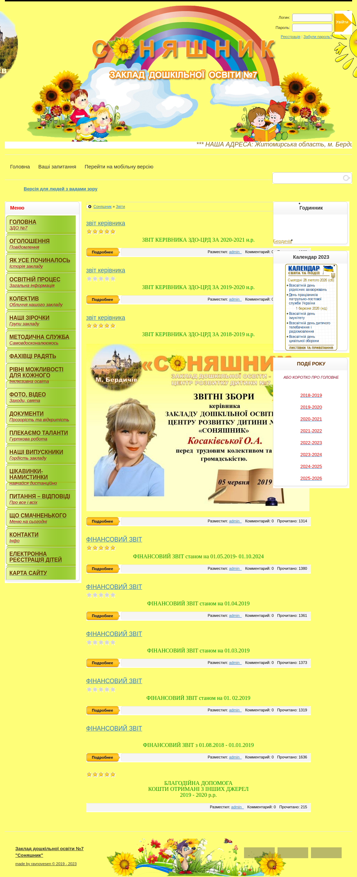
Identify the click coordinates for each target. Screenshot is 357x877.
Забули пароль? (318, 37)
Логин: (284, 17)
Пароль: (283, 27)
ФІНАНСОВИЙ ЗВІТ (114, 539)
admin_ (235, 252)
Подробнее (102, 252)
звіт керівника (105, 223)
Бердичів (282, 241)
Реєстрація (290, 37)
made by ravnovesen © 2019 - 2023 (46, 864)
